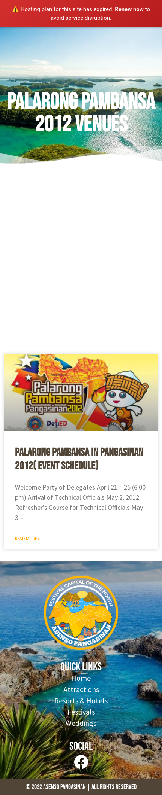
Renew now (129, 9)
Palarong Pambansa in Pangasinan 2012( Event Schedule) (79, 459)
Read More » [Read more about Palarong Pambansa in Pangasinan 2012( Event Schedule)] (27, 538)
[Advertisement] (81, 261)
